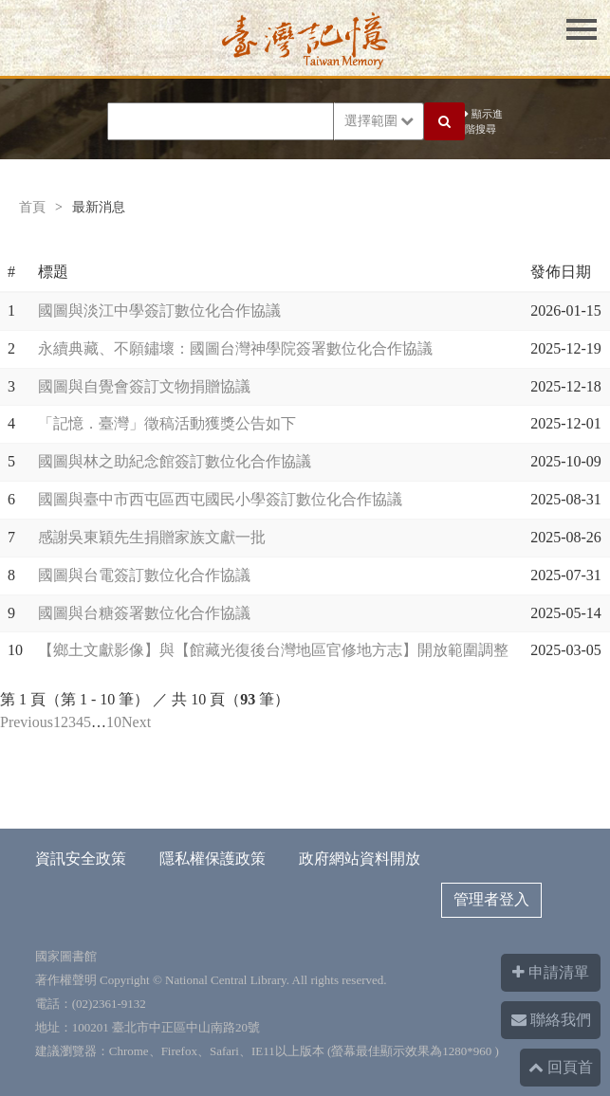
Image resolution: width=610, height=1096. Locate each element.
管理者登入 (491, 899)
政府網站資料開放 (359, 858)
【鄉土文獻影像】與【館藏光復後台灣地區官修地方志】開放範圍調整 (273, 650)
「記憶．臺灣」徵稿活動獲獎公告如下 (167, 423)
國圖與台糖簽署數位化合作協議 (144, 613)
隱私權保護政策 (212, 858)
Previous (26, 722)
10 (113, 722)
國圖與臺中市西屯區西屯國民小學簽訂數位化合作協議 (220, 499)
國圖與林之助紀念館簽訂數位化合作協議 (174, 461)
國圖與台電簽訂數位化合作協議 (144, 575)
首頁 (32, 207)
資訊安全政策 (80, 858)
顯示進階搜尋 (484, 122)
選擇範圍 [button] (379, 121)
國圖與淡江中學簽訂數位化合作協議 (159, 310)
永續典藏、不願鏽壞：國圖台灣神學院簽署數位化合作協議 (235, 348)
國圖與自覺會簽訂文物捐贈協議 (144, 386)
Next (136, 722)
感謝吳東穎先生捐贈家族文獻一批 (152, 537)
